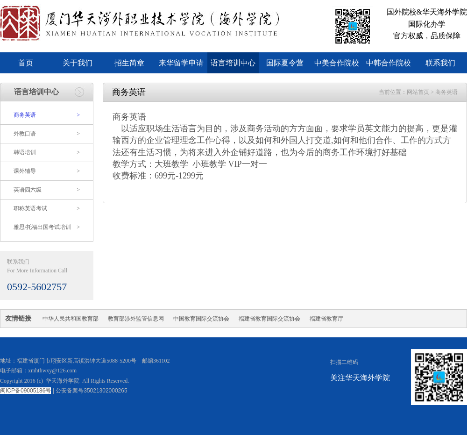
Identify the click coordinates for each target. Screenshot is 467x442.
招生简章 (129, 63)
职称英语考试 (47, 209)
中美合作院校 (336, 63)
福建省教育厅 (326, 318)
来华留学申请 (181, 63)
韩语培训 (47, 152)
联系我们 (440, 63)
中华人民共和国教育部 (70, 318)
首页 (25, 63)
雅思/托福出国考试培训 (47, 227)
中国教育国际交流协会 (201, 318)
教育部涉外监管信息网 (136, 318)
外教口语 (47, 134)
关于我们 (77, 63)
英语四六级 (47, 190)
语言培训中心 (233, 63)
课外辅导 (47, 171)
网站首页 (418, 92)
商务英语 (47, 115)
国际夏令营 (285, 63)
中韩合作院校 (388, 63)
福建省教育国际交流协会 (269, 318)
